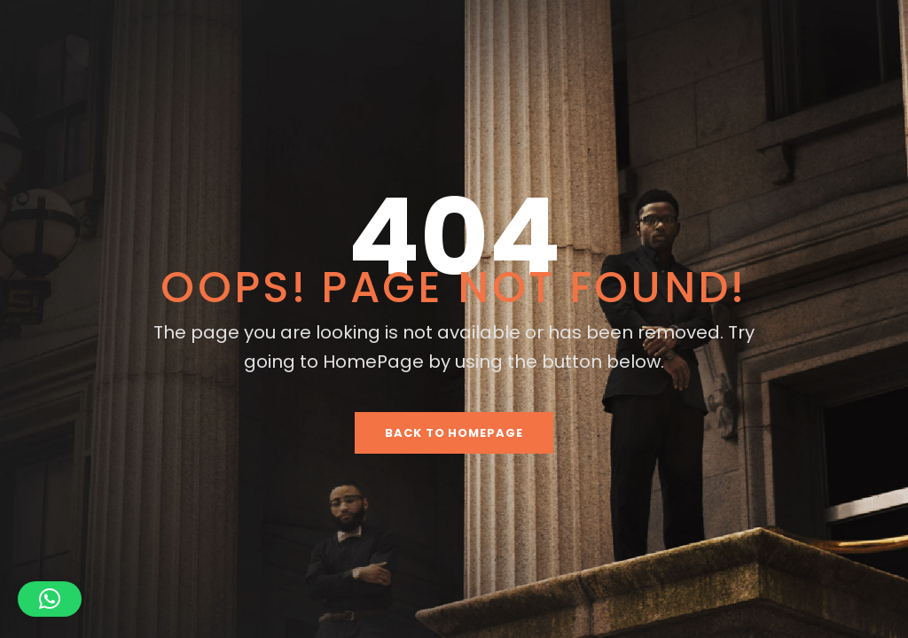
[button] (50, 599)
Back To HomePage (454, 432)
